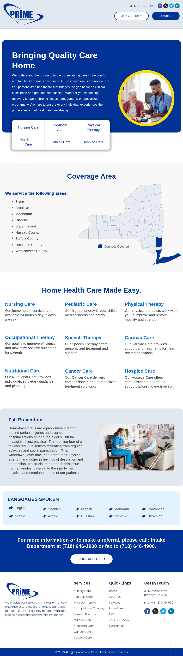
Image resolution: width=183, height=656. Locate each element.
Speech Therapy (83, 337)
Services (86, 34)
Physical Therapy (144, 304)
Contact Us (116, 626)
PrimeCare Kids (114, 34)
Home (45, 34)
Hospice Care (140, 371)
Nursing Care (20, 304)
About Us (64, 34)
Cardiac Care (139, 337)
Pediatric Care (81, 304)
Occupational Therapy (30, 337)
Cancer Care (79, 371)
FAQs (138, 34)
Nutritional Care (23, 371)
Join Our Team (119, 620)
